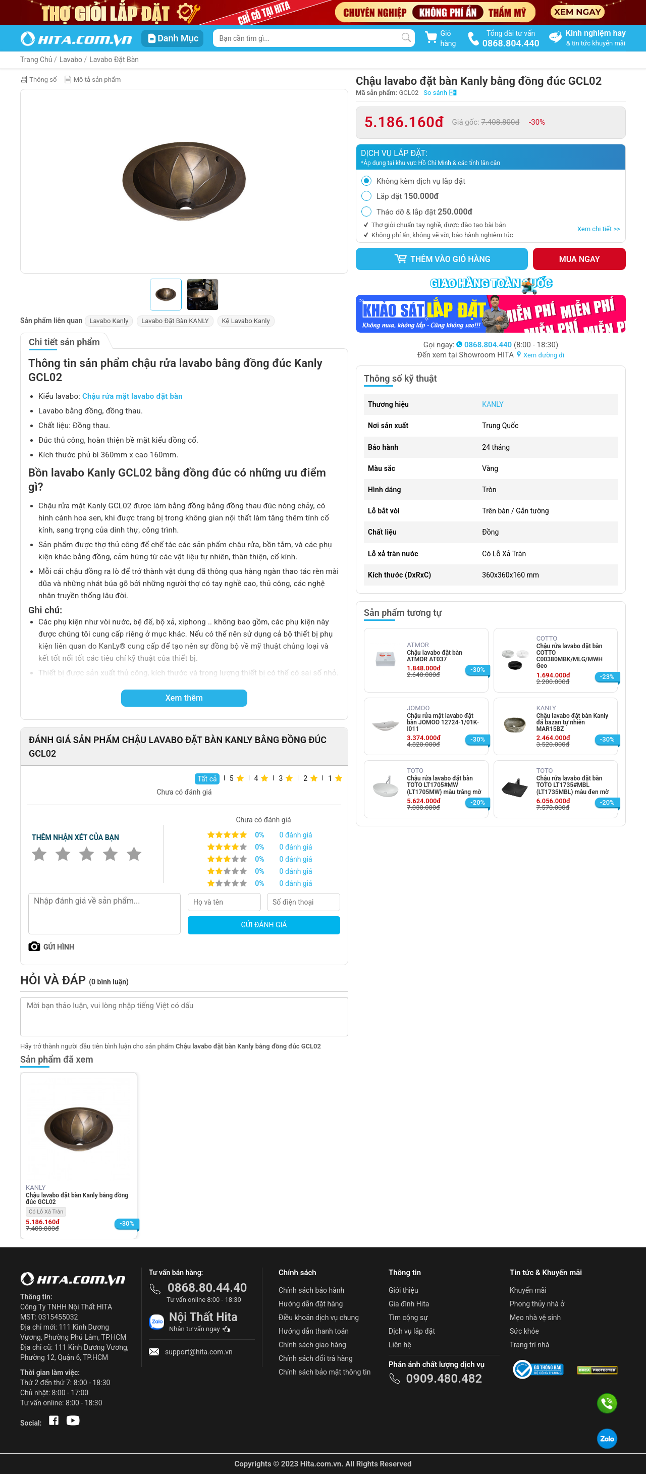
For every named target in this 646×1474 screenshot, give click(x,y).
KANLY (492, 404)
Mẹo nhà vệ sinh (535, 1317)
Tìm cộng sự (408, 1317)
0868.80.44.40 (207, 1288)
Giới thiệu (403, 1290)
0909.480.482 (444, 1379)
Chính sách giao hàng (312, 1345)
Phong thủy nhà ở (537, 1304)
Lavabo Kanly (108, 321)
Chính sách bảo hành (311, 1290)
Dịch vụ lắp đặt (412, 1331)
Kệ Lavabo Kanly (246, 321)
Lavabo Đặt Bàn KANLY (174, 321)
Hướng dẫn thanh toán (314, 1331)
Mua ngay (579, 259)
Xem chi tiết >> (598, 229)
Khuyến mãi (528, 1290)
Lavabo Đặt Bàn (114, 60)
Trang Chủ (36, 60)
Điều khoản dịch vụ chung (319, 1317)
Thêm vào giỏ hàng (442, 259)
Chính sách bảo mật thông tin (325, 1372)
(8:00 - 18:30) (507, 344)
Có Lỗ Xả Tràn (46, 1211)
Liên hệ (400, 1345)
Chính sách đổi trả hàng (316, 1358)
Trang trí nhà (529, 1345)
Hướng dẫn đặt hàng (311, 1304)
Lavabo (71, 60)
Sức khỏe (524, 1331)
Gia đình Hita (409, 1304)
